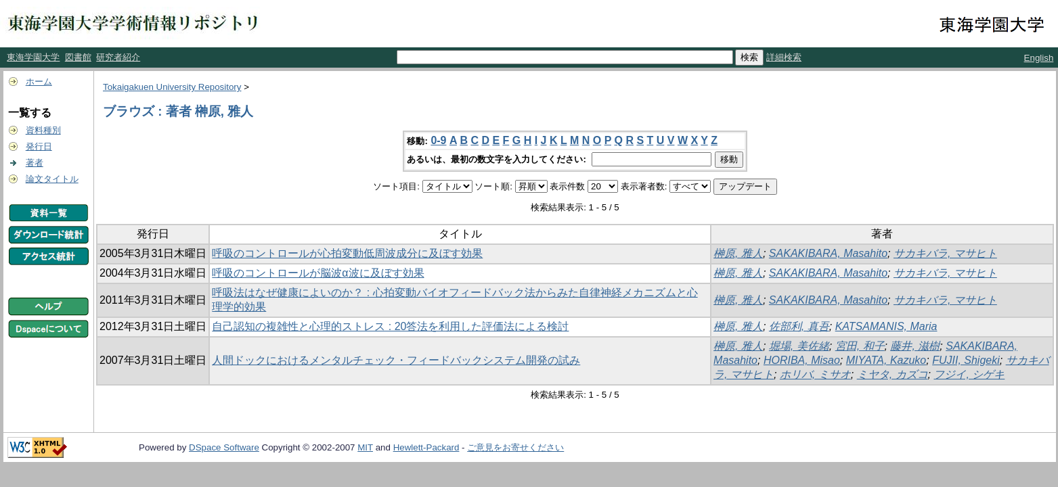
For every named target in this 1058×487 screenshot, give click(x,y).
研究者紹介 (118, 57)
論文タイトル (52, 179)
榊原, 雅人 (738, 253)
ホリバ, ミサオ (815, 374)
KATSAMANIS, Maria (886, 326)
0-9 (438, 140)
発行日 (39, 146)
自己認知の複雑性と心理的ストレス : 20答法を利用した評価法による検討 (390, 326)
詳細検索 (783, 57)
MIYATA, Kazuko (886, 360)
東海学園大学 (33, 57)
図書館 (78, 57)
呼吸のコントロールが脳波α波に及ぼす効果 (318, 273)
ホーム (39, 81)
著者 (34, 163)
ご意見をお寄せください (515, 447)
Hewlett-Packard (426, 447)
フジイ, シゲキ (969, 374)
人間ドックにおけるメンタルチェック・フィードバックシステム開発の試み (396, 360)
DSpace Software (224, 447)
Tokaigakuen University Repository (172, 87)
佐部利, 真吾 (799, 326)
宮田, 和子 (860, 346)
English (1039, 58)
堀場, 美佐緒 (799, 346)
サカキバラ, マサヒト (945, 253)
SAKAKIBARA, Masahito (828, 253)
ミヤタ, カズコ (892, 374)
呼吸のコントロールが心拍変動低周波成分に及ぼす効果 (347, 253)
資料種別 (43, 130)
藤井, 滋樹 (915, 346)
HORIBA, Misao (802, 360)
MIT (365, 447)
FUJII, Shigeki (966, 360)
